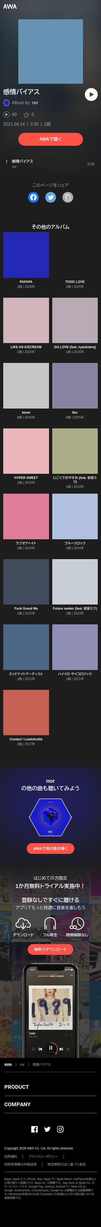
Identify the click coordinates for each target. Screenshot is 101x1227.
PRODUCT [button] (16, 1087)
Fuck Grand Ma (26, 608)
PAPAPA (26, 282)
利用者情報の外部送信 (20, 1164)
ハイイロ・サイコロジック (75, 674)
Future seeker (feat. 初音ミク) (75, 608)
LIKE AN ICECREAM (26, 347)
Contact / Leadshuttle (26, 739)
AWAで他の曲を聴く (50, 848)
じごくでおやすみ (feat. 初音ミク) (75, 480)
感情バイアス (42, 1064)
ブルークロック (74, 543)
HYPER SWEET (26, 478)
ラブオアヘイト (26, 543)
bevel (26, 412)
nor (35, 102)
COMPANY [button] (17, 1104)
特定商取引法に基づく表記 (67, 1164)
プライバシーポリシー (43, 1157)
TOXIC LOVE (75, 282)
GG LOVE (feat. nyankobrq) (75, 347)
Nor (75, 412)
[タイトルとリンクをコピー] (67, 197)
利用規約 (10, 1157)
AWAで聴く (50, 139)
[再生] (91, 94)
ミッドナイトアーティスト (26, 674)
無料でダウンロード (50, 949)
